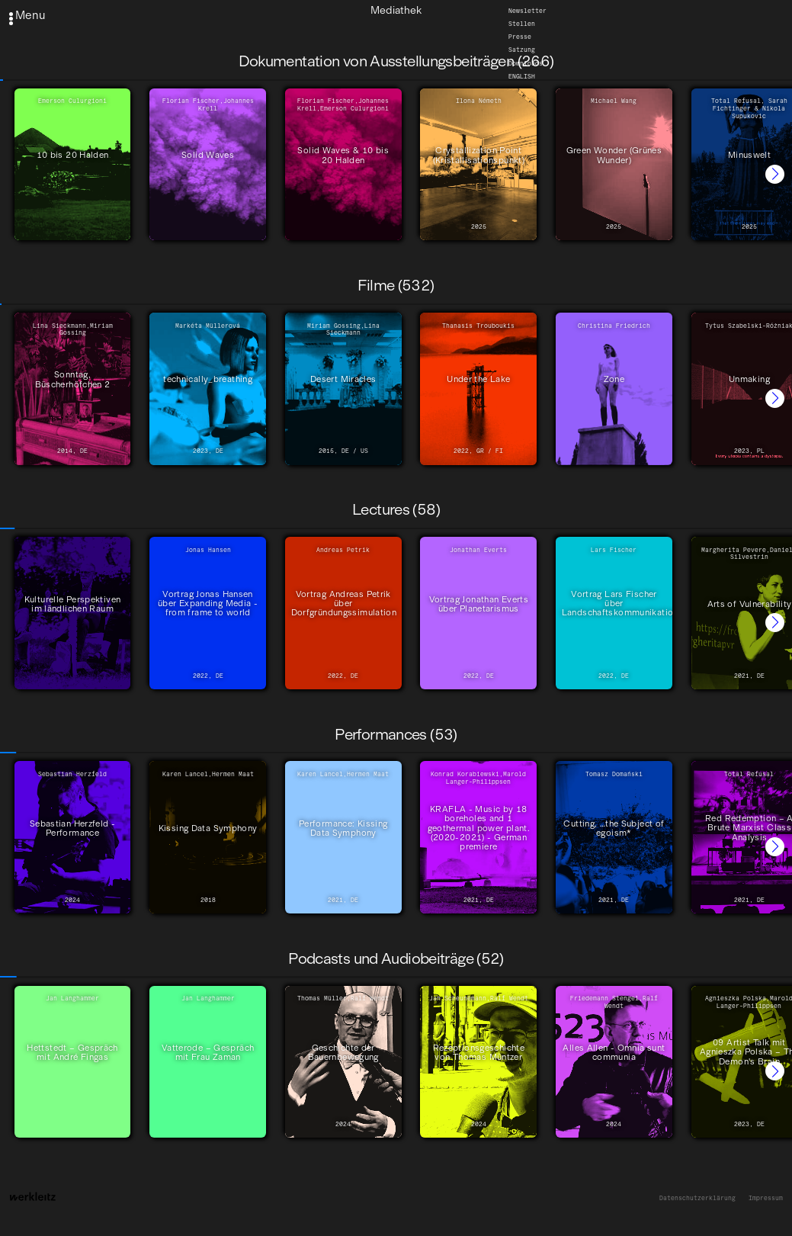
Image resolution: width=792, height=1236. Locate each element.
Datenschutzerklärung (697, 1198)
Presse (519, 36)
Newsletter (527, 10)
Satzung (521, 49)
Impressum (766, 1198)
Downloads (525, 62)
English (521, 75)
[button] (774, 174)
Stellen (521, 23)
